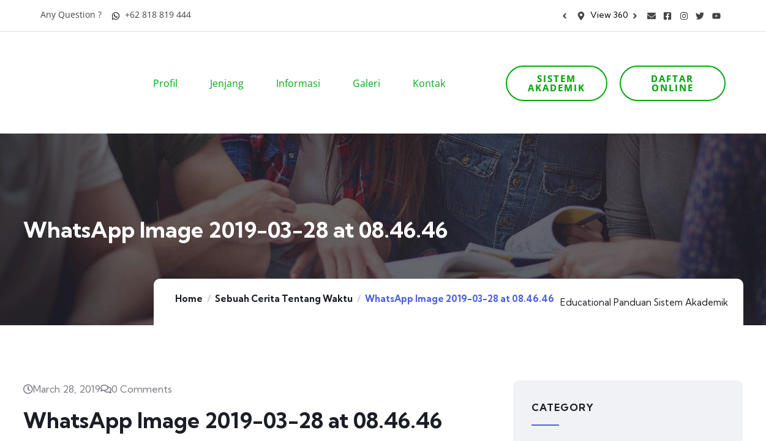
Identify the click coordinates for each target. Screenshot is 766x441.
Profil (169, 66)
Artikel (546, 419)
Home (189, 264)
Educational (585, 268)
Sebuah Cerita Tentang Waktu (284, 264)
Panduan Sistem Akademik (671, 268)
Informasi (302, 66)
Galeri (370, 66)
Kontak (433, 66)
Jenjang (231, 66)
